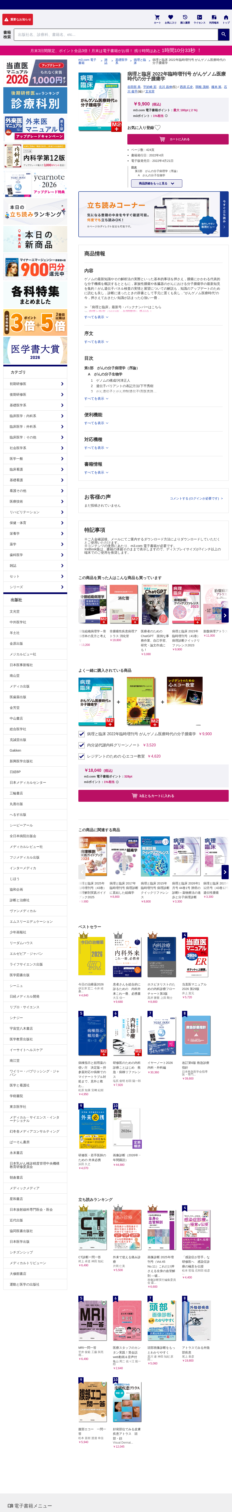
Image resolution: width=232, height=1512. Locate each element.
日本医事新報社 (21, 665)
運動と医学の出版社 (25, 1284)
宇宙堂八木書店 (21, 1028)
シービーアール (21, 825)
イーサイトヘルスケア (26, 1050)
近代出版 (16, 1220)
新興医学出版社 (21, 761)
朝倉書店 (16, 1177)
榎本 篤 (216, 87)
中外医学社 (18, 622)
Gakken (15, 750)
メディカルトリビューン (28, 1263)
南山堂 (15, 675)
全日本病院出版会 (23, 836)
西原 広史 (186, 87)
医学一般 (16, 459)
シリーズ (16, 587)
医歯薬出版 (18, 697)
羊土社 (15, 633)
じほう (15, 879)
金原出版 (16, 643)
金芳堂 (15, 708)
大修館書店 (18, 1274)
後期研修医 (18, 394)
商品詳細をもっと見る (153, 183)
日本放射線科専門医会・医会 (31, 1209)
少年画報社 (18, 932)
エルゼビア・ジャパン (26, 953)
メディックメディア (25, 1188)
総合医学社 (18, 729)
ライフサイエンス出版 (26, 964)
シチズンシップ (21, 1252)
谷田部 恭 (134, 87)
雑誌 (13, 565)
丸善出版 (16, 804)
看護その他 (18, 491)
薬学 (13, 544)
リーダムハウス (21, 943)
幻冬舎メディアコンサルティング (34, 1131)
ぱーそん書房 (20, 1142)
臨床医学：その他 (23, 437)
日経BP (15, 772)
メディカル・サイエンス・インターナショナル (34, 1119)
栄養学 (15, 533)
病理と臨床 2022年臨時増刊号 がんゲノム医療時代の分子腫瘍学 (141, 734)
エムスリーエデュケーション (31, 921)
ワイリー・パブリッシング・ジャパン (34, 1072)
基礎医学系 (18, 405)
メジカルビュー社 (23, 654)
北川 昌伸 (165, 87)
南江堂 (15, 1060)
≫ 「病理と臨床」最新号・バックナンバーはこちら (122, 307)
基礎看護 (16, 480)
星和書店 (16, 1199)
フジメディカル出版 (25, 857)
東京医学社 (18, 1107)
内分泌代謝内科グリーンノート (113, 745)
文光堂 (15, 611)
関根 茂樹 (202, 87)
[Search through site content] (116, 35)
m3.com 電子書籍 (87, 61)
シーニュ (16, 986)
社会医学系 (18, 448)
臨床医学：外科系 (23, 426)
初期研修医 (18, 384)
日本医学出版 (20, 1241)
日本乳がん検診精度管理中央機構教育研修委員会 (34, 1165)
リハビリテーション (25, 512)
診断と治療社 (20, 900)
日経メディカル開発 (25, 996)
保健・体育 (18, 523)
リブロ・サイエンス (25, 1007)
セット (15, 576)
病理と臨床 (140, 61)
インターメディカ (23, 868)
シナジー (16, 1018)
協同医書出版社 (21, 1231)
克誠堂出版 (18, 740)
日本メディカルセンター (28, 782)
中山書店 (16, 718)
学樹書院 (16, 1096)
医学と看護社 (20, 1085)
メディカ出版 (20, 686)
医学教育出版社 (21, 1039)
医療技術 (16, 501)
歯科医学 (16, 555)
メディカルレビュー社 (26, 847)
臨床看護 (16, 469)
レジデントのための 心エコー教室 (116, 756)
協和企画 (16, 889)
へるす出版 (18, 814)
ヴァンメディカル (23, 911)
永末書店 (16, 1153)
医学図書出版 (20, 975)
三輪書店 (16, 793)
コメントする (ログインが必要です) (195, 498)
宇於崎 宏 (149, 87)
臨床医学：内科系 (23, 416)
